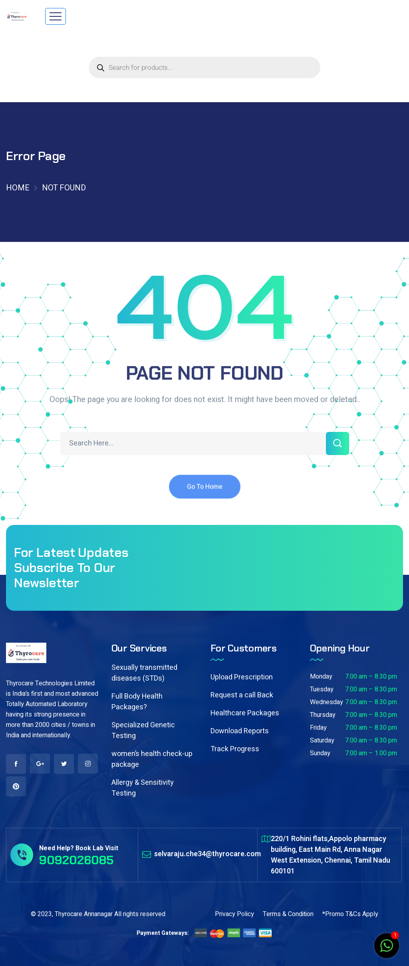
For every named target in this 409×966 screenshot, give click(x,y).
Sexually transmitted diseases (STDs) (144, 673)
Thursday (323, 715)
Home (18, 188)
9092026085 (76, 860)
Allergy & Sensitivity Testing (142, 788)
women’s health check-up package (152, 759)
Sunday (320, 753)
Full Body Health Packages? (137, 702)
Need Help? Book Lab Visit (78, 848)
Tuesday (322, 689)
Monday (321, 676)
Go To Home (204, 493)
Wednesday (326, 702)
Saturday (322, 740)
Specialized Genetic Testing (143, 730)
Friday (318, 727)
